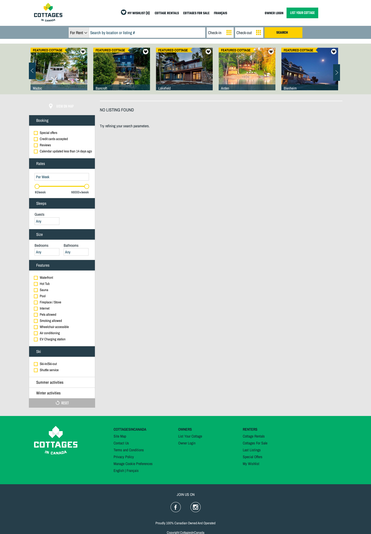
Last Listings (252, 449)
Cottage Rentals (254, 436)
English (119, 470)
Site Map (120, 436)
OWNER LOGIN (274, 13)
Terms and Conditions (129, 449)
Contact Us (121, 443)
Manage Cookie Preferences (133, 463)
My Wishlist (251, 463)
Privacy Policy (124, 456)
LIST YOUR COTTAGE (302, 13)
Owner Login (186, 443)
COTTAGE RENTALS (167, 13)
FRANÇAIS (220, 13)
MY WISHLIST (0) (139, 13)
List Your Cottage (190, 436)
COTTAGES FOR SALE (196, 13)
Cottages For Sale (255, 443)
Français (133, 470)
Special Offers (252, 456)
